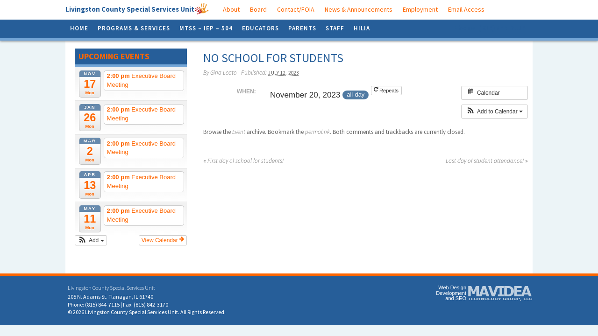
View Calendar (163, 240)
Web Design (452, 287)
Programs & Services (134, 28)
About (231, 9)
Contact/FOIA (295, 9)
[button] (91, 240)
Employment (420, 9)
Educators (260, 28)
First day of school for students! (243, 161)
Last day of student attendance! (487, 161)
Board (258, 9)
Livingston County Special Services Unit (129, 9)
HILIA (362, 28)
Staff (335, 28)
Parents (302, 28)
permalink (317, 132)
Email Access (466, 9)
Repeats (387, 90)
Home (79, 28)
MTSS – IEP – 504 (206, 28)
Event (238, 132)
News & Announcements (358, 9)
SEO (461, 298)
